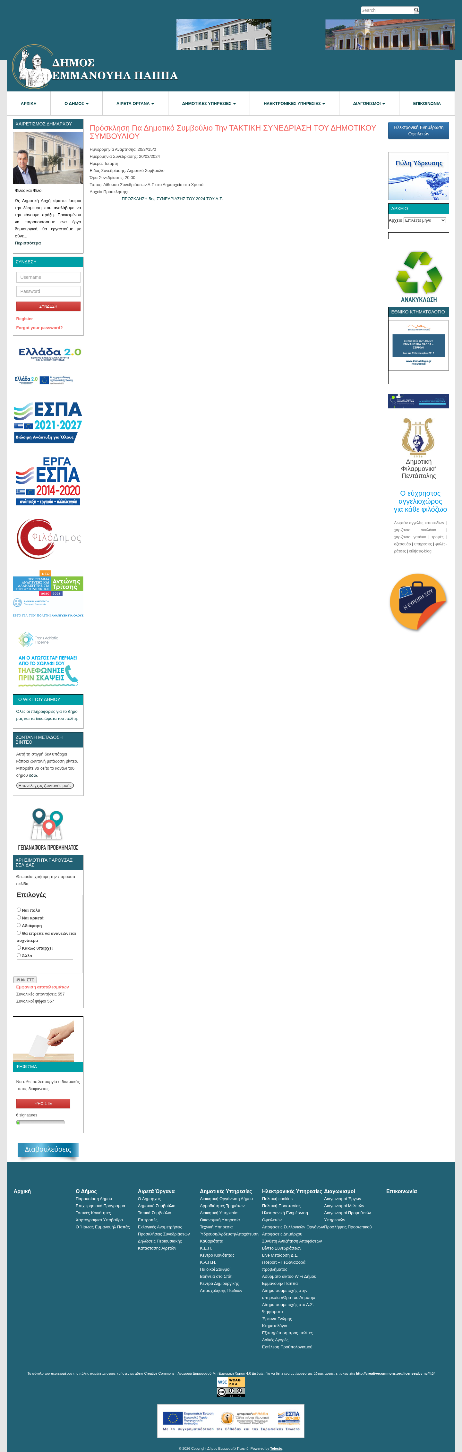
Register (24, 318)
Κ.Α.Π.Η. (208, 1262)
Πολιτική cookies (277, 1198)
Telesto (276, 1448)
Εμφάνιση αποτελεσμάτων (42, 987)
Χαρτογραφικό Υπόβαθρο (99, 1219)
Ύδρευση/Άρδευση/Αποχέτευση (229, 1234)
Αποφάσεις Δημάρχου (282, 1234)
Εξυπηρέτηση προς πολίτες (287, 1332)
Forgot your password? (39, 327)
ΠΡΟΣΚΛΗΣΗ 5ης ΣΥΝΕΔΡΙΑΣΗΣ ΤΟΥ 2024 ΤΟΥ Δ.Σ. (172, 198)
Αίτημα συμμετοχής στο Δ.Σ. (288, 1304)
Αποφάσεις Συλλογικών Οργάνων (293, 1227)
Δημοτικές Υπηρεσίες (209, 103)
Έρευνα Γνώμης (277, 1318)
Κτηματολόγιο (274, 1325)
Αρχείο (395, 220)
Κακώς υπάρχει (37, 948)
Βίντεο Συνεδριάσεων (282, 1248)
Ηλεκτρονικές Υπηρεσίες (294, 103)
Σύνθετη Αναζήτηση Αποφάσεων (292, 1241)
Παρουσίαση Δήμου (94, 1198)
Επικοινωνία (427, 103)
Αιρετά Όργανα (135, 103)
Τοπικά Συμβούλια (154, 1212)
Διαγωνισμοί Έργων (342, 1198)
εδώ (33, 775)
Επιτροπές (148, 1219)
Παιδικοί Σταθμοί (215, 1269)
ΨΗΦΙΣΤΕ (25, 980)
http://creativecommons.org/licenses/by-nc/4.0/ (395, 1373)
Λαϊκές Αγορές (275, 1339)
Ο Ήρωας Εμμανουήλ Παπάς (103, 1227)
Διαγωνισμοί (369, 103)
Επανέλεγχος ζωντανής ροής (45, 785)
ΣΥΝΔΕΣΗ (48, 306)
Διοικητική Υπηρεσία (218, 1212)
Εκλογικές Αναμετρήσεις (160, 1227)
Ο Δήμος (76, 103)
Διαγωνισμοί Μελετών (344, 1205)
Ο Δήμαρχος (149, 1198)
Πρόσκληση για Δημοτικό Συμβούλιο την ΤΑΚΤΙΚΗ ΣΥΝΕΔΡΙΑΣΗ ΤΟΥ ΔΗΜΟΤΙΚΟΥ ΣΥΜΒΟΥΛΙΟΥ (233, 132)
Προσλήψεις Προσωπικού (348, 1227)
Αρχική (29, 103)
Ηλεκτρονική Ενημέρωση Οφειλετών (418, 130)
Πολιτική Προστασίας (281, 1205)
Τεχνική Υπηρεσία (216, 1227)
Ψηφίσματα (272, 1311)
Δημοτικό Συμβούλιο (156, 1205)
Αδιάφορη (32, 925)
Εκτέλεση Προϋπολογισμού (287, 1347)
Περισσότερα (28, 243)
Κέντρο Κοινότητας (217, 1255)
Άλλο (27, 955)
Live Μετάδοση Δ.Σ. (280, 1255)
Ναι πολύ (31, 910)
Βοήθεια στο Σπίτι (216, 1276)
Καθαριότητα (211, 1241)
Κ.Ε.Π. (206, 1248)
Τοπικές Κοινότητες (93, 1212)
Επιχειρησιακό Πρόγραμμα (100, 1205)
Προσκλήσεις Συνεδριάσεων (164, 1234)
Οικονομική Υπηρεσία (220, 1219)
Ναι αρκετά (33, 918)
